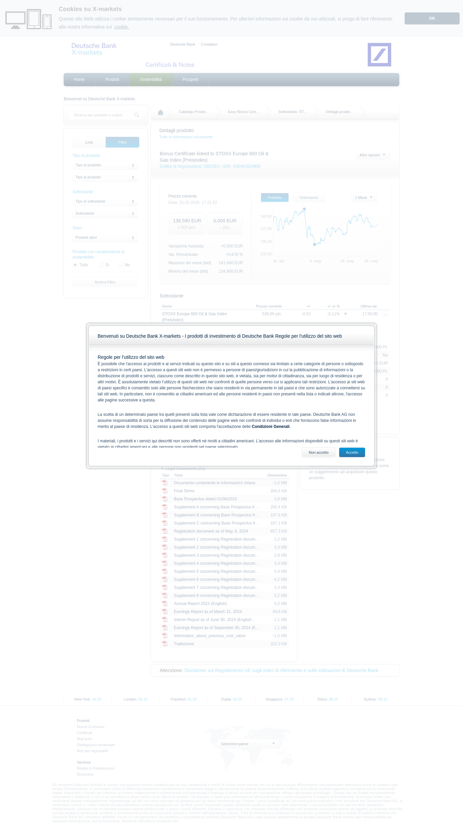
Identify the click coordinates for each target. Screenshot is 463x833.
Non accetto (319, 452)
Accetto (352, 452)
